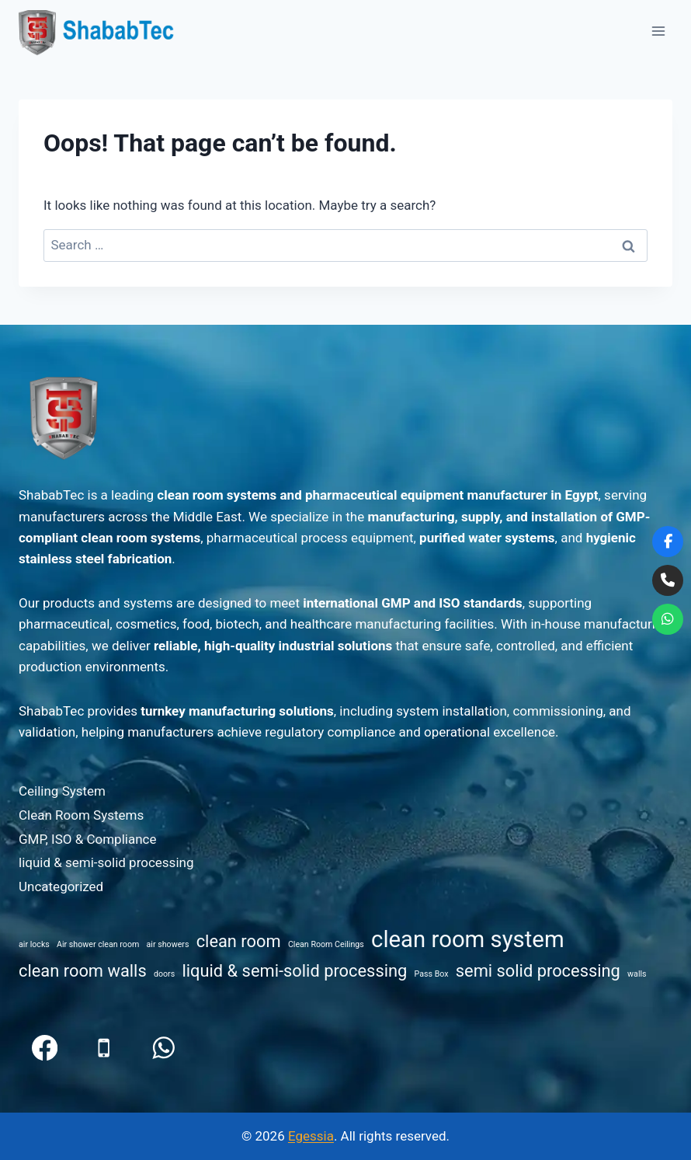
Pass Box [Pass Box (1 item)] (432, 974)
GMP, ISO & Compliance (87, 839)
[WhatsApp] (163, 1048)
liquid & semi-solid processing (106, 862)
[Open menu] (658, 31)
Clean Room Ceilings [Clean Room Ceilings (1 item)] (326, 944)
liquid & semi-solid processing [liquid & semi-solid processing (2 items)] (294, 971)
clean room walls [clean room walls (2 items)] (83, 971)
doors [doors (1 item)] (164, 974)
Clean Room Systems (81, 815)
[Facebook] (45, 1048)
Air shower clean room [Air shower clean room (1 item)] (98, 944)
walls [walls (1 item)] (637, 974)
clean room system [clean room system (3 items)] (467, 939)
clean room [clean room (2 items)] (238, 941)
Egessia (311, 1136)
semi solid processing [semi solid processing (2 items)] (538, 971)
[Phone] (104, 1048)
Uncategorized (61, 886)
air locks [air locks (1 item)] (34, 944)
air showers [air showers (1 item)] (168, 944)
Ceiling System (62, 791)
